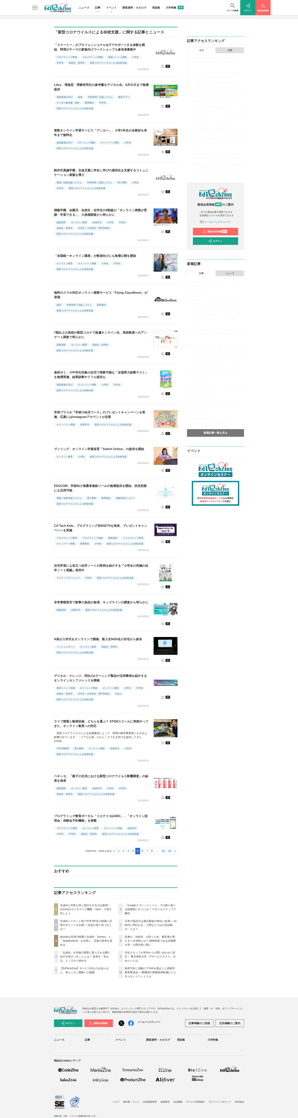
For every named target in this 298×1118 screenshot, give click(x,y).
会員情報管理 (150, 1102)
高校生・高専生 (77, 63)
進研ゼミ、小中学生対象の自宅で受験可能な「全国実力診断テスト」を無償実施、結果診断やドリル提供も (101, 375)
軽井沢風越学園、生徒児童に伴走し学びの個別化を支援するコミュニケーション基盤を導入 (101, 172)
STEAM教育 (63, 748)
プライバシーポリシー (219, 1102)
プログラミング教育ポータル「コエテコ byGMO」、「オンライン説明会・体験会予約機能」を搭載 (101, 818)
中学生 (60, 63)
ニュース (84, 7)
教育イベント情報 (117, 57)
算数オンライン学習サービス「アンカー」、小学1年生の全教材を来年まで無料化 (100, 133)
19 (169, 851)
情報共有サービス (125, 498)
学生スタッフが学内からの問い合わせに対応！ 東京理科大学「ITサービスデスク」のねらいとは (150, 956)
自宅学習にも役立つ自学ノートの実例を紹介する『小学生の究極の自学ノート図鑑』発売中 (101, 568)
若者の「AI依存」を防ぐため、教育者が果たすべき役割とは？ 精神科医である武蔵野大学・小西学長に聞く (150, 940)
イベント (111, 8)
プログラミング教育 (67, 57)
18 (163, 851)
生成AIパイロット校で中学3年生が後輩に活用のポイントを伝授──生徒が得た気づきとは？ (86, 924)
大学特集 (175, 7)
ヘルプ (116, 1102)
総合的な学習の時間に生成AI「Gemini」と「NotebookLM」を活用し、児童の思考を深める (86, 940)
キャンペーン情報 (110, 142)
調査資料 (61, 222)
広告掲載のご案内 (229, 1023)
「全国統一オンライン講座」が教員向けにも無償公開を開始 (95, 255)
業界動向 (89, 102)
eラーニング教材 (86, 142)
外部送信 (239, 1102)
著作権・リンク (131, 1102)
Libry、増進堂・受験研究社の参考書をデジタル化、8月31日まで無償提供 (101, 87)
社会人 (118, 693)
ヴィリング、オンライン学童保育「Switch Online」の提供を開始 (99, 449)
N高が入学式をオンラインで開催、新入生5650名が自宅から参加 (98, 639)
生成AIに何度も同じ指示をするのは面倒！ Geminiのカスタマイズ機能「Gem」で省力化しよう (86, 909)
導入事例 (122, 182)
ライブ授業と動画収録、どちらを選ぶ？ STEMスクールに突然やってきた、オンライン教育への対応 (101, 724)
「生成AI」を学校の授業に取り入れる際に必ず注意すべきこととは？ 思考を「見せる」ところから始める (85, 956)
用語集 (156, 7)
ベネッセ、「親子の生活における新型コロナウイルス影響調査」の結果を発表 (101, 778)
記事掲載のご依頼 (199, 1023)
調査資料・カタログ (134, 7)
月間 (229, 50)
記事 (97, 8)
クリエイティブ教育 (133, 538)
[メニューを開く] (35, 7)
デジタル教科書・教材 (68, 102)
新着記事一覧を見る (215, 432)
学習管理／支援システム (100, 97)
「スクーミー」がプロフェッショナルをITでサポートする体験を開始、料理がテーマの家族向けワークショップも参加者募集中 (99, 47)
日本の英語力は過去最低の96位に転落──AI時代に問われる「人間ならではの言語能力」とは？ (151, 924)
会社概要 (177, 1102)
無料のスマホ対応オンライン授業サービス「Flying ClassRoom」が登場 (100, 295)
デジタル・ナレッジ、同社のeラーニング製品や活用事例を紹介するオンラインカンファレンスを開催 (100, 678)
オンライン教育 (79, 222)
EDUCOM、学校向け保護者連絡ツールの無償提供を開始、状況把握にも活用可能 (100, 488)
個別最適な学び (65, 97)
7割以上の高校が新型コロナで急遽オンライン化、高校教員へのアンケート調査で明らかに (100, 335)
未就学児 (96, 222)
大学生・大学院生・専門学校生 (94, 228)
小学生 (135, 57)
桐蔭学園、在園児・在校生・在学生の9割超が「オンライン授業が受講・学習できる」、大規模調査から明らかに (100, 212)
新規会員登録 (214, 231)
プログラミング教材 (92, 57)
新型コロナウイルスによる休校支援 (108, 63)
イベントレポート (66, 647)
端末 (80, 97)
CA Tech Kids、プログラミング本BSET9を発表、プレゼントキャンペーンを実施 (100, 528)
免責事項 (165, 1102)
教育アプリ (124, 97)
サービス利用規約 (195, 1102)
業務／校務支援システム (69, 182)
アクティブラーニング (68, 578)
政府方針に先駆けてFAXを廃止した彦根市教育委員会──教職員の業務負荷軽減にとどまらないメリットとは (150, 972)
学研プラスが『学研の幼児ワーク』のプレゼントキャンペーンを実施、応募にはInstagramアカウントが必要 (99, 415)
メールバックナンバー (215, 221)
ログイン (215, 241)
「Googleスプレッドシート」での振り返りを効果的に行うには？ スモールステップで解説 (150, 909)
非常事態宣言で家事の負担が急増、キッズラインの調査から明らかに (101, 602)
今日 (201, 50)
